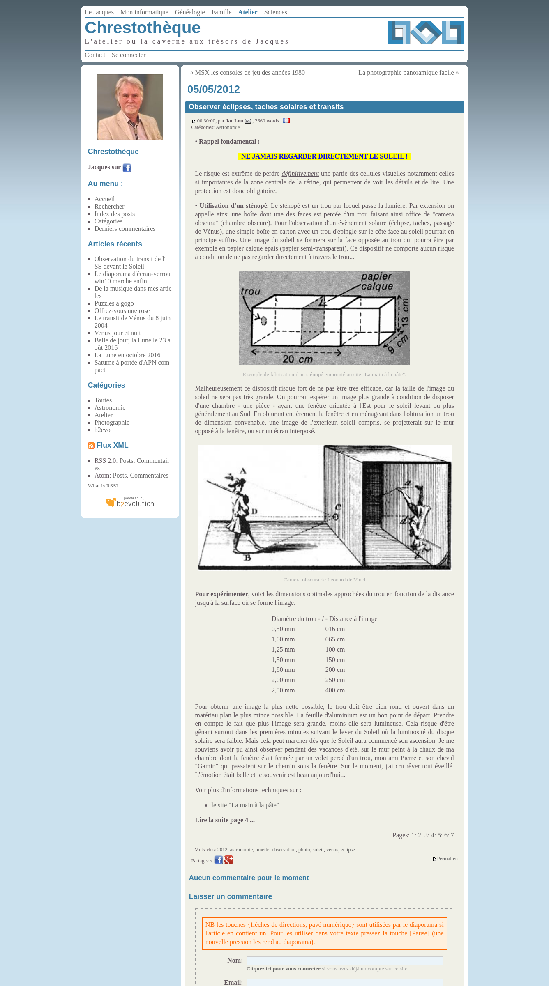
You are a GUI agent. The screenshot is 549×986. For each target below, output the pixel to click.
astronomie (241, 850)
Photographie (112, 422)
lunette (262, 850)
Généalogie (190, 12)
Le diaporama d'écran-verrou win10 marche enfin (133, 277)
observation (284, 850)
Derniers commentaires (125, 228)
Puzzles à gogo (114, 303)
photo (304, 850)
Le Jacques (99, 12)
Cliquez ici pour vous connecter (284, 968)
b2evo (103, 429)
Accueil (105, 198)
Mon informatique (144, 12)
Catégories (108, 221)
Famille (222, 12)
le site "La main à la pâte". (246, 805)
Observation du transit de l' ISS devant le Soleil (132, 262)
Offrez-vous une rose (122, 310)
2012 (222, 850)
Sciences (275, 12)
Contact (95, 54)
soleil (318, 850)
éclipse (348, 850)
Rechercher (110, 206)
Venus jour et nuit (118, 332)
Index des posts (115, 213)
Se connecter (128, 54)
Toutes (103, 400)
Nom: (235, 960)
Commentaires (149, 475)
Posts (127, 460)
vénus (332, 850)
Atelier (248, 12)
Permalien (445, 859)
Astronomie (228, 127)
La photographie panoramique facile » (408, 72)
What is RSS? (103, 486)
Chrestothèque (143, 27)
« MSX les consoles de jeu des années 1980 (247, 72)
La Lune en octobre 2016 (128, 355)
